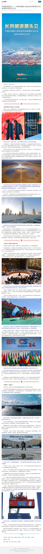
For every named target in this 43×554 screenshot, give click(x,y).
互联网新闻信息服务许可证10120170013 (24, 548)
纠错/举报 (14, 548)
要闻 (2, 4)
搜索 (39, 1)
